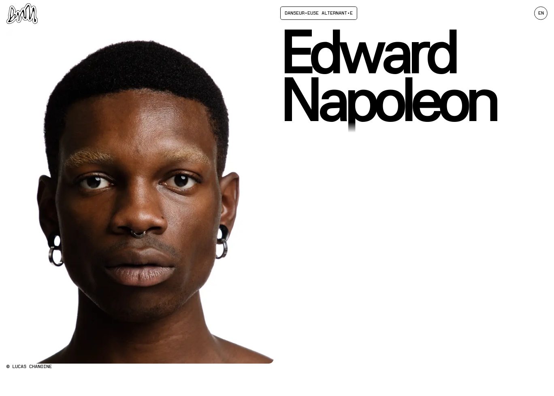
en (541, 13)
